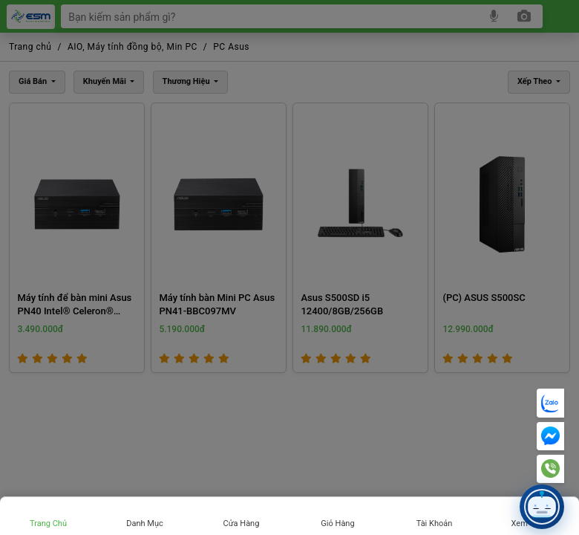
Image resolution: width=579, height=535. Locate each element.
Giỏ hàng (337, 523)
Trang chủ (48, 523)
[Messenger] (550, 436)
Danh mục (144, 523)
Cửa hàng (241, 523)
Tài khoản (434, 523)
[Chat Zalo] (550, 403)
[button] (542, 506)
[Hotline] (550, 469)
